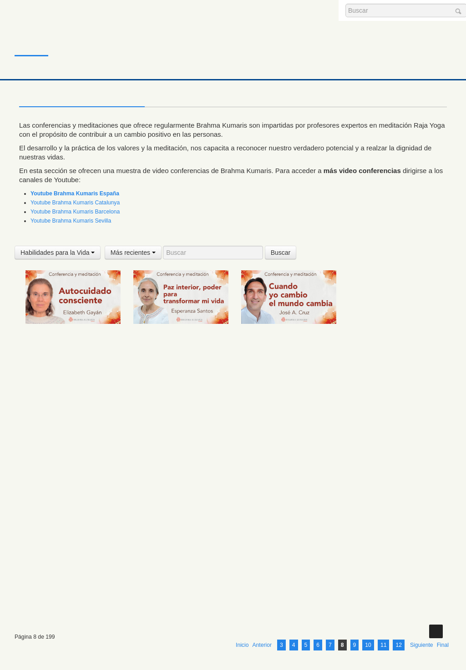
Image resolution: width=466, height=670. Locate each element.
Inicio (30, 38)
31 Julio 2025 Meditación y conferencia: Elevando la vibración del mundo (172, 440)
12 (398, 573)
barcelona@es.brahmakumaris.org (238, 615)
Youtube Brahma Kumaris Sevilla (70, 221)
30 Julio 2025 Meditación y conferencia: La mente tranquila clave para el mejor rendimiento (394, 440)
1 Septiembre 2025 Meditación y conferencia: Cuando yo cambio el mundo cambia (287, 340)
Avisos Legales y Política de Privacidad (167, 629)
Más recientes (133, 252)
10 (368, 573)
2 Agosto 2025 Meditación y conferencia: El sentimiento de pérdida (68, 440)
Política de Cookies (167, 642)
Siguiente (421, 573)
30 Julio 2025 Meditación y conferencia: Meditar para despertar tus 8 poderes (280, 440)
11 (383, 573)
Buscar (281, 252)
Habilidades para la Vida (57, 252)
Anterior (262, 573)
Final (443, 573)
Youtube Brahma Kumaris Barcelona (75, 211)
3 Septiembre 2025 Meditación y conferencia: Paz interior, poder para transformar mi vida (179, 340)
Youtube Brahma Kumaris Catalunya (75, 202)
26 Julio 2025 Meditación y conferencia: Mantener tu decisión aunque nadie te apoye (178, 531)
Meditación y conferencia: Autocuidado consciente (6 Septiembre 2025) (63, 340)
